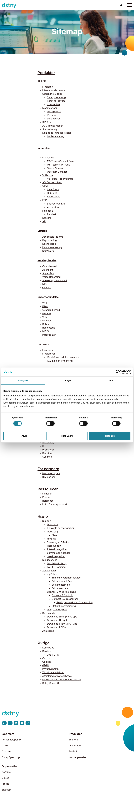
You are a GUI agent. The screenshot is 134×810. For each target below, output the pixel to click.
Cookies (46, 661)
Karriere (46, 651)
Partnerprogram (51, 473)
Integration (75, 745)
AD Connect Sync (52, 182)
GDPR (45, 665)
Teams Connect (55, 168)
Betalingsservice (61, 584)
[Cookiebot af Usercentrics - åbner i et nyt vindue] (118, 372)
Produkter (46, 72)
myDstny (52, 574)
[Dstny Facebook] (10, 723)
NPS (44, 283)
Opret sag (52, 531)
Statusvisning (49, 129)
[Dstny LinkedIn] (4, 723)
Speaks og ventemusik (54, 280)
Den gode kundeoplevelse (56, 132)
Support (46, 520)
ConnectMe (53, 104)
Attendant (47, 269)
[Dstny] (9, 6)
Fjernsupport (54, 545)
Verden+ (51, 115)
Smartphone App (56, 97)
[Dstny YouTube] (22, 723)
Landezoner (53, 118)
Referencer (48, 500)
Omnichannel (49, 266)
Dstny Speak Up (51, 683)
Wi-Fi (45, 302)
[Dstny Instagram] (28, 723)
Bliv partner (48, 476)
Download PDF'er (57, 627)
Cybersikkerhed (51, 309)
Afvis (24, 436)
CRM (45, 185)
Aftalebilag (48, 630)
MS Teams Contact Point (60, 161)
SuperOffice (53, 196)
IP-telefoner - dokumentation (63, 357)
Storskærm (48, 250)
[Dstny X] (16, 723)
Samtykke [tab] (23, 380)
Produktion (48, 449)
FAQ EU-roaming (56, 566)
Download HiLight (57, 620)
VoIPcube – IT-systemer (60, 178)
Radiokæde (48, 327)
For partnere (48, 469)
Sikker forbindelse (48, 296)
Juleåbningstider (56, 556)
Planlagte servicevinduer (60, 528)
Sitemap (6, 789)
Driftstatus (52, 524)
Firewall (46, 313)
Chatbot (46, 287)
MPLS (45, 331)
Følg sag (51, 538)
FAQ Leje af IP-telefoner (60, 360)
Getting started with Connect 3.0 (74, 602)
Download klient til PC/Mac (62, 623)
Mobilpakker (54, 111)
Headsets (47, 350)
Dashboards (49, 243)
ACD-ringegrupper (52, 125)
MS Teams (48, 157)
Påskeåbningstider (57, 549)
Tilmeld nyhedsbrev (53, 672)
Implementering (55, 136)
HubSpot (52, 193)
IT (43, 446)
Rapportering (49, 240)
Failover (46, 320)
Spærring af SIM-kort (59, 542)
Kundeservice (49, 559)
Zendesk (51, 214)
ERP (44, 200)
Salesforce (53, 189)
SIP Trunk (47, 122)
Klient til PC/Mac (56, 100)
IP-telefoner (48, 353)
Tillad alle (110, 436)
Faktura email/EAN (62, 581)
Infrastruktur (49, 334)
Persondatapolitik (11, 739)
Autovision (53, 207)
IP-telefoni (48, 86)
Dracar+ (46, 217)
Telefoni (42, 80)
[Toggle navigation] (129, 5)
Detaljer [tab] (67, 380)
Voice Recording (51, 276)
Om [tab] (111, 380)
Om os (46, 658)
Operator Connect (57, 171)
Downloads (48, 613)
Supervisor (48, 273)
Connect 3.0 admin (62, 595)
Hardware (43, 344)
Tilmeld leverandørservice (66, 577)
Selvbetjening (49, 570)
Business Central (56, 203)
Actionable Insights (52, 236)
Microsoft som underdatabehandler (61, 679)
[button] (121, 5)
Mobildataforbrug (56, 563)
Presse (46, 497)
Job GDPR (53, 654)
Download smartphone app (62, 616)
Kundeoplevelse (47, 260)
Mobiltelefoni (49, 107)
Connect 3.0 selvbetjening (61, 591)
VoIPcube (47, 175)
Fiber (45, 306)
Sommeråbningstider (58, 552)
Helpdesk (47, 210)
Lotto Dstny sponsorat (54, 504)
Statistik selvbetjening (64, 605)
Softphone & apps (52, 93)
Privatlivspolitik (50, 668)
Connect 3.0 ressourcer (65, 598)
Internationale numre (53, 90)
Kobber (46, 324)
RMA (54, 535)
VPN (44, 317)
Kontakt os (48, 647)
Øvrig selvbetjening (57, 609)
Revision (47, 453)
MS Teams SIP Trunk (58, 164)
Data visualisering (52, 247)
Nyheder (47, 493)
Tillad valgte (67, 436)
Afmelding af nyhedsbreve (57, 675)
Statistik (42, 230)
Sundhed (47, 456)
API (44, 221)
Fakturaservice (60, 588)
